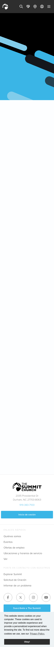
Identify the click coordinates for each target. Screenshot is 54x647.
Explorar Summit (13, 574)
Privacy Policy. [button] (37, 633)
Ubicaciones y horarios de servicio (23, 553)
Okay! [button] (27, 642)
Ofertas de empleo (14, 548)
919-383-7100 (27, 505)
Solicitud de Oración (15, 580)
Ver (5, 559)
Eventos (8, 542)
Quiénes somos (12, 536)
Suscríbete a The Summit (27, 608)
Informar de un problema (17, 585)
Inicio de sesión (27, 514)
